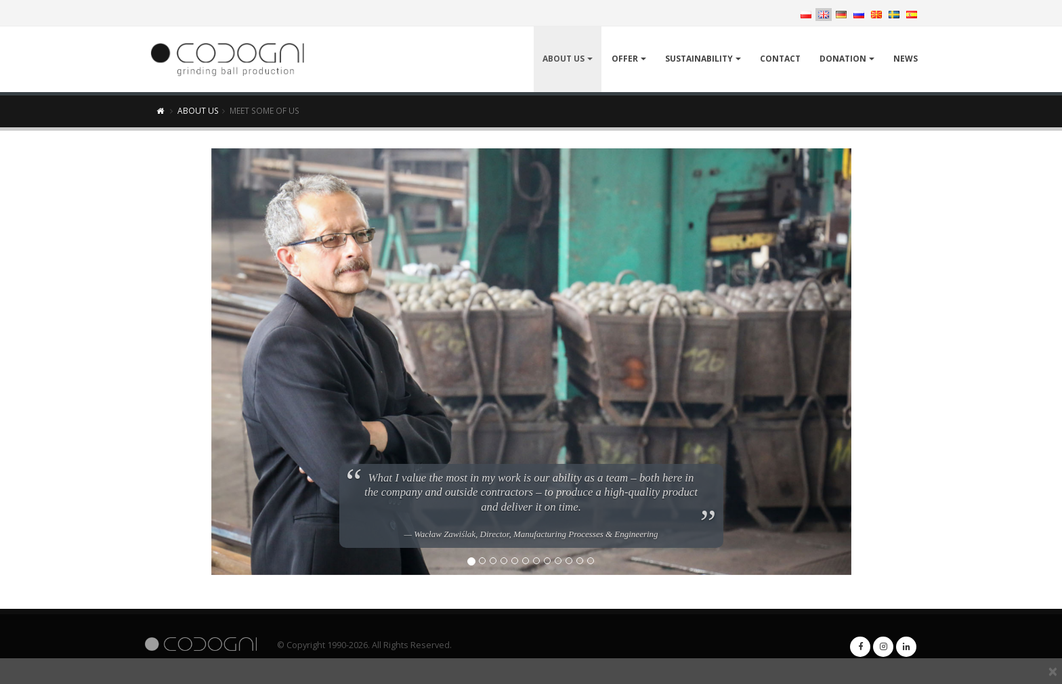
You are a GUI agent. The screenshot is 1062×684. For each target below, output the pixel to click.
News (905, 58)
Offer (625, 58)
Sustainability (699, 58)
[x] (1053, 671)
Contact (780, 58)
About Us (564, 58)
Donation (843, 58)
